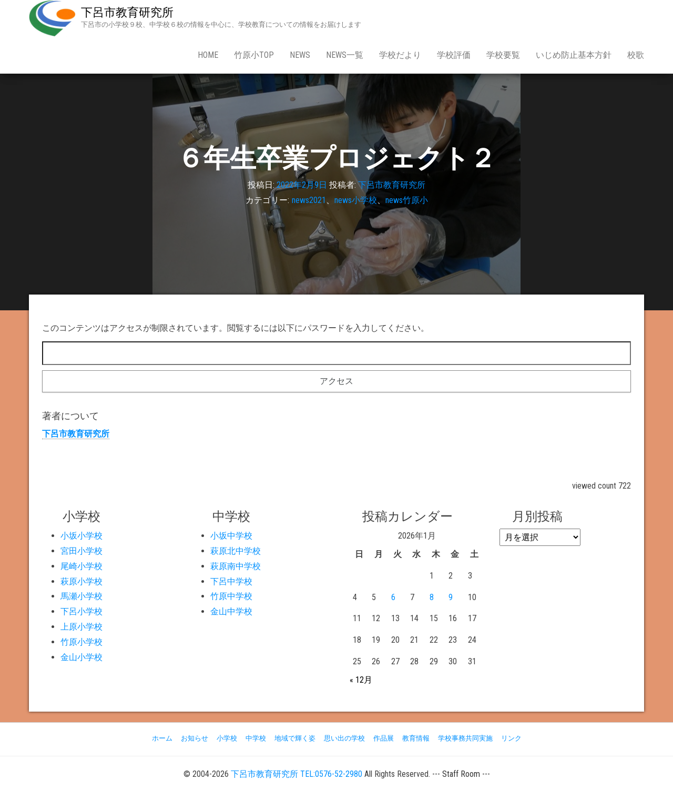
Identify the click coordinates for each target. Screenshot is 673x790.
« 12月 (361, 680)
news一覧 (344, 55)
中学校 (256, 738)
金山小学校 (81, 657)
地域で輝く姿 (294, 738)
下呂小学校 (81, 611)
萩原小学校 (81, 581)
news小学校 (355, 200)
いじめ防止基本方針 (573, 55)
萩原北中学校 (235, 551)
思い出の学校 (344, 738)
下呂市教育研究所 (127, 12)
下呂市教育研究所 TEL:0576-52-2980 (296, 774)
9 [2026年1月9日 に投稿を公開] (450, 597)
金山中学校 (231, 611)
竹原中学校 (231, 596)
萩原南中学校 (235, 566)
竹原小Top (254, 55)
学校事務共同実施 (465, 738)
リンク (511, 738)
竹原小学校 (81, 642)
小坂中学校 (231, 536)
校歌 (635, 55)
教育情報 (416, 738)
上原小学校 (81, 627)
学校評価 (454, 55)
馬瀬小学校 (81, 596)
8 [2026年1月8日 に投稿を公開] (432, 597)
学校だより (400, 55)
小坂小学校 (81, 536)
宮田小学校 (81, 551)
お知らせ (194, 738)
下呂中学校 (231, 581)
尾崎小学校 (81, 566)
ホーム (162, 738)
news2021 (309, 200)
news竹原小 (406, 200)
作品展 (383, 738)
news (300, 55)
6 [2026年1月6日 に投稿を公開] (393, 597)
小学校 (227, 738)
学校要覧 (503, 55)
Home (208, 55)
